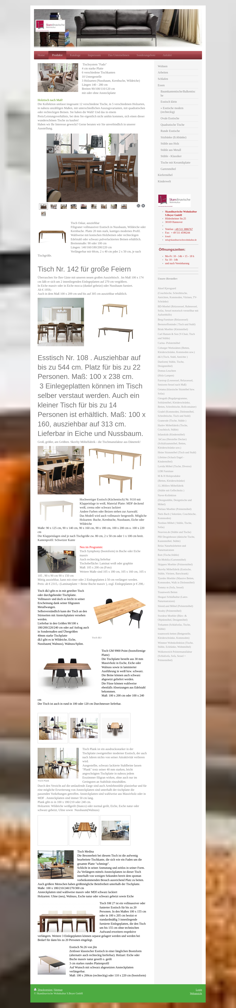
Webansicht (196, 993)
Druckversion (43, 989)
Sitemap (58, 989)
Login (199, 989)
